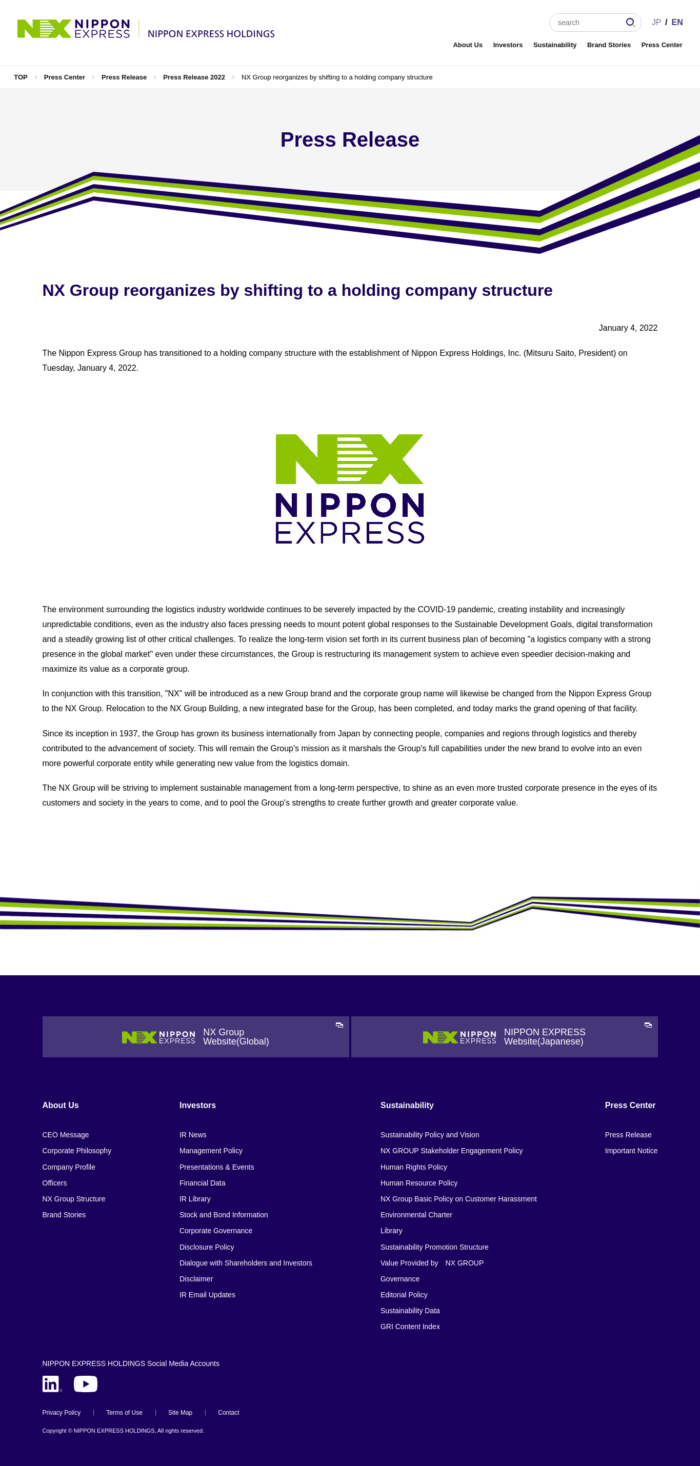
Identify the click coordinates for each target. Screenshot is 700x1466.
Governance (400, 1279)
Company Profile (69, 1167)
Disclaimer (196, 1279)
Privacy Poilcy (62, 1412)
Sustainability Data (410, 1311)
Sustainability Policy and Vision (430, 1135)
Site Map (180, 1412)
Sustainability (555, 45)
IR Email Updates (207, 1295)
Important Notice (631, 1151)
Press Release (124, 77)
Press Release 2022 (194, 77)
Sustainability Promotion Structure (435, 1247)
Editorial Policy (404, 1295)
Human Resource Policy (419, 1183)
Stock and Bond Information (223, 1215)
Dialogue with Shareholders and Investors (245, 1263)
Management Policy (211, 1151)
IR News (193, 1135)
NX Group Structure (74, 1199)
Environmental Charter (416, 1215)
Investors (508, 45)
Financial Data (202, 1183)
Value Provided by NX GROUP (432, 1263)
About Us (468, 45)
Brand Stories (609, 45)
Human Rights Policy (414, 1167)
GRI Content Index (410, 1326)
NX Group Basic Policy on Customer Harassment (459, 1199)
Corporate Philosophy (77, 1151)
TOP (21, 77)
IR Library (195, 1199)
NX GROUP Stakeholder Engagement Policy (452, 1151)
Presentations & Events (216, 1167)
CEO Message (66, 1135)
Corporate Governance (215, 1231)
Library (392, 1231)
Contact (228, 1412)
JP (657, 22)
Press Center (662, 45)
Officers (55, 1183)
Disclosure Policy (206, 1247)
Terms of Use (124, 1412)
